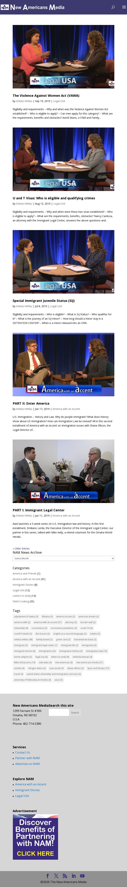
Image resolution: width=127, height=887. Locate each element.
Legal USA (59, 101)
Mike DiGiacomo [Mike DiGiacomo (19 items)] (24, 662)
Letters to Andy (22, 595)
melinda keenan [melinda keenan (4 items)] (82, 656)
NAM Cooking (21, 601)
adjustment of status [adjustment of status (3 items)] (26, 616)
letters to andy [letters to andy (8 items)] (60, 656)
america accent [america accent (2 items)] (65, 616)
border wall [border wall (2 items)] (88, 622)
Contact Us (22, 752)
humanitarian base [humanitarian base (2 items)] (85, 639)
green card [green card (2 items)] (63, 639)
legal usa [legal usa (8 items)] (41, 656)
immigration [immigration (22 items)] (47, 651)
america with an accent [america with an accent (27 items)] (48, 622)
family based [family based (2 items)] (44, 639)
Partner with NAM (27, 758)
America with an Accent (66, 409)
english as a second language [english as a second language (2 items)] (69, 633)
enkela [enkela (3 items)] (95, 633)
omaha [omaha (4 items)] (19, 668)
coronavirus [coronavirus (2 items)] (39, 628)
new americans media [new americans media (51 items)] (89, 662)
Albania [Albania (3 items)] (47, 616)
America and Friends (25, 573)
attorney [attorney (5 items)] (71, 622)
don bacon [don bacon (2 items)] (42, 633)
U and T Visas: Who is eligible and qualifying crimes (54, 198)
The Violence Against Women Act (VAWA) (46, 95)
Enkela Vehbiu (24, 101)
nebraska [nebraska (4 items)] (45, 662)
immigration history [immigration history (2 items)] (70, 651)
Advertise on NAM (27, 764)
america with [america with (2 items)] (22, 622)
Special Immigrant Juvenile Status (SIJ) (44, 300)
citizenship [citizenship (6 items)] (21, 628)
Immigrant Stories (23, 584)
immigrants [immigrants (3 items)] (89, 645)
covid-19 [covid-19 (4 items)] (86, 628)
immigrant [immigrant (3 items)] (21, 645)
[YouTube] (82, 876)
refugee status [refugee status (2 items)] (37, 668)
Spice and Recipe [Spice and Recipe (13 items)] (98, 668)
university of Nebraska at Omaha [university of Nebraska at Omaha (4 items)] (32, 679)
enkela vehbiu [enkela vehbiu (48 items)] (23, 639)
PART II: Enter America (31, 403)
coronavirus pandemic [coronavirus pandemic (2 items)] (64, 628)
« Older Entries (21, 548)
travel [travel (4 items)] (18, 674)
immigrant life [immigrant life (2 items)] (69, 645)
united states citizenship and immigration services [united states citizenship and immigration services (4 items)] (54, 674)
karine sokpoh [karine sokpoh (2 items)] (23, 656)
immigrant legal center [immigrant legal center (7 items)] (44, 645)
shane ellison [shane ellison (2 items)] (75, 668)
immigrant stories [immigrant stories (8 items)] (24, 651)
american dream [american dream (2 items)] (89, 616)
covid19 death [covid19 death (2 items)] (23, 633)
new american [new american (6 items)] (64, 662)
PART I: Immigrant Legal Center (39, 510)
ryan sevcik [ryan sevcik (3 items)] (56, 668)
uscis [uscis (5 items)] (58, 679)
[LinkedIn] (73, 876)
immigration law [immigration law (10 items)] (96, 651)
